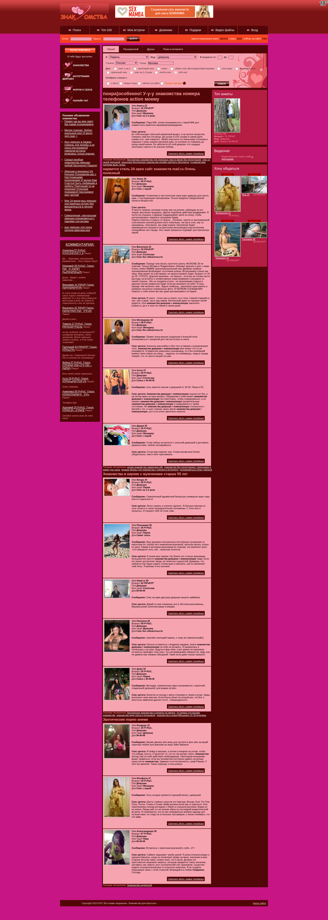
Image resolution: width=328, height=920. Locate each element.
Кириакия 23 (222, 258)
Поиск (77, 30)
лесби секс (163, 72)
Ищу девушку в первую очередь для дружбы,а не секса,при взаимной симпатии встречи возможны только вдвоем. (79, 148)
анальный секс (245, 68)
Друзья (151, 49)
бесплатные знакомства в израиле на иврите (151, 712)
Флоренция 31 (223, 213)
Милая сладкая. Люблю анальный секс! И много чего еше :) (78, 133)
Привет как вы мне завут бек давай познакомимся (78, 123)
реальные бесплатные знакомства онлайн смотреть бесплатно (155, 162)
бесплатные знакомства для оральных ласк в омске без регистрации (164, 159)
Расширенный (130, 49)
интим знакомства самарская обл (145, 467)
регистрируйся (80, 50)
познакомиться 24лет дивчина (196, 469)
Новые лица (128, 83)
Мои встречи (136, 30)
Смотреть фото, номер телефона (186, 153)
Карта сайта (259, 903)
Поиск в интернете (173, 49)
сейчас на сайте (149, 83)
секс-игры (224, 68)
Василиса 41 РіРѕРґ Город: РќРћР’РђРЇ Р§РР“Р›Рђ (78, 309)
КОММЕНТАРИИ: (80, 245)
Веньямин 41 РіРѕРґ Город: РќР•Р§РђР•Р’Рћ (78, 286)
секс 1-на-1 (122, 68)
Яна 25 (245, 194)
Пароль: (109, 38)
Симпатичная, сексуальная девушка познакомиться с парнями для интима (80, 218)
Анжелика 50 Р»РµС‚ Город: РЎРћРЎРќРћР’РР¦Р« (78, 393)
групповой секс (144, 68)
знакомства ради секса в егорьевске (135, 715)
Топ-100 (106, 30)
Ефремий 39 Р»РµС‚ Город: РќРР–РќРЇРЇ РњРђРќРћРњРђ (78, 269)
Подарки (195, 30)
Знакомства (81, 65)
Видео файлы (224, 30)
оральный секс (117, 72)
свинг (162, 68)
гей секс (180, 72)
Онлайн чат (80, 100)
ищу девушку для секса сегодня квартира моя (78, 229)
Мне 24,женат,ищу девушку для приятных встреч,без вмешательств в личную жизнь (80, 205)
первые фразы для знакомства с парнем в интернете (149, 469)
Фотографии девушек (75, 77)
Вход (254, 30)
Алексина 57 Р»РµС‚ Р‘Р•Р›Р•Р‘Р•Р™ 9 (74, 252)
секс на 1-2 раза (141, 72)
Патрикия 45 (248, 239)
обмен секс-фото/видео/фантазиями (192, 68)
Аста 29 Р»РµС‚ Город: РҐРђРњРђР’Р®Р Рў (75, 380)
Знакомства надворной (139, 885)
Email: (77, 38)
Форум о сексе (82, 89)
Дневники (165, 30)
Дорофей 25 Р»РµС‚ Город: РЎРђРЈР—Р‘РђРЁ (78, 409)
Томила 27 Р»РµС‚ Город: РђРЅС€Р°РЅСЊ (77, 325)
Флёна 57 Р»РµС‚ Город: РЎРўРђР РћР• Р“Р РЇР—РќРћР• (77, 365)
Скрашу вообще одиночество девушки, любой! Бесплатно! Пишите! (80, 162)
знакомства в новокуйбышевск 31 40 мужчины (181, 715)
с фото (112, 83)
